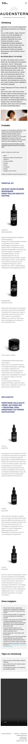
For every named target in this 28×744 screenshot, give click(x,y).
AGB (26, 741)
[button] (26, 3)
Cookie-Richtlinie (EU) (22, 735)
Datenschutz (24, 733)
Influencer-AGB (20, 741)
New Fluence (8, 733)
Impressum (17, 733)
